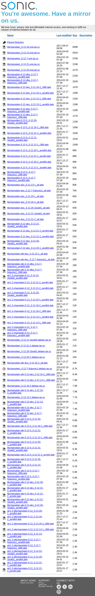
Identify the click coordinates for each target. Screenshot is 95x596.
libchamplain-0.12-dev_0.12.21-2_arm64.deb (30, 231)
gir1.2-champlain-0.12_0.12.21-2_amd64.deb (30, 288)
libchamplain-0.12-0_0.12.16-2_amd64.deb (29, 162)
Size (75, 35)
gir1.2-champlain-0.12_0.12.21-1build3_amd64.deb (23, 276)
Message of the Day (45, 586)
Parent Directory (15, 42)
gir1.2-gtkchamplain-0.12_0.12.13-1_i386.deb (30, 529)
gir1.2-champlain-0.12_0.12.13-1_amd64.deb (30, 317)
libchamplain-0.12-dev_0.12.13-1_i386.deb (29, 98)
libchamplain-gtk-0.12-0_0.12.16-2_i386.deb (29, 426)
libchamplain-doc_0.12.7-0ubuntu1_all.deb (29, 190)
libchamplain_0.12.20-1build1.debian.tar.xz (29, 351)
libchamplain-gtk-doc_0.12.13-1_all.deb (27, 254)
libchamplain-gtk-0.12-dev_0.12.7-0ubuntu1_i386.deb (24, 414)
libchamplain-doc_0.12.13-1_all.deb (25, 185)
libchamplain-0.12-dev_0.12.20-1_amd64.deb (30, 248)
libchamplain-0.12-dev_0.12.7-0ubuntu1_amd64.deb (22, 110)
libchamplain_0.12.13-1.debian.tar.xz (26, 397)
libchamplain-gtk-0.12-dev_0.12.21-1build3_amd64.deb (25, 500)
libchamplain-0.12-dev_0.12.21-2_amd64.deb (30, 236)
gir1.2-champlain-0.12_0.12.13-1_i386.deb (29, 322)
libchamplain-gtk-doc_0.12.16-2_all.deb (27, 363)
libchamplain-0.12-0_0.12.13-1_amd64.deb (29, 167)
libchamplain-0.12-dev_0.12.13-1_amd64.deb (30, 104)
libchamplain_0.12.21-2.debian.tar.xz (26, 345)
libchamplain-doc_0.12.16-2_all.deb (25, 202)
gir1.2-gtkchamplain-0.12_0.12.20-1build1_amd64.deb (24, 558)
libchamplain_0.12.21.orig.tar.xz (23, 64)
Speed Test (42, 584)
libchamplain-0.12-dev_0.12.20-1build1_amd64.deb (23, 242)
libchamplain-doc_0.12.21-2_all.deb (25, 219)
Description (86, 35)
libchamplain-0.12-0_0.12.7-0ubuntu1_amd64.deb (21, 179)
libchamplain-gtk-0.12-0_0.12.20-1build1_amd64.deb (24, 420)
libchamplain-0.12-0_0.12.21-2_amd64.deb (29, 133)
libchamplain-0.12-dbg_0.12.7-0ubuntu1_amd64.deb (22, 75)
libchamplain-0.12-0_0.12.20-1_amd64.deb (29, 150)
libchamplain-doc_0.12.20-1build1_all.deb (28, 208)
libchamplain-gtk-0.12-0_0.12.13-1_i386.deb (29, 437)
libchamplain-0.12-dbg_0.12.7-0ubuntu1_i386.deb (22, 81)
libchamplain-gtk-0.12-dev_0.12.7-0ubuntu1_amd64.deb (24, 408)
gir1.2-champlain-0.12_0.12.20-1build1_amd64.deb (23, 293)
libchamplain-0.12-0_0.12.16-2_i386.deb (28, 127)
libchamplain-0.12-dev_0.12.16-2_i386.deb (29, 87)
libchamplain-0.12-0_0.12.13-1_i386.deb (28, 144)
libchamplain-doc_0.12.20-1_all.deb (25, 196)
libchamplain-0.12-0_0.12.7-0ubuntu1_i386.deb (21, 173)
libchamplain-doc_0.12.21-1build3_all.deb (28, 213)
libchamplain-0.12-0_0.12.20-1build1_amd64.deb (22, 121)
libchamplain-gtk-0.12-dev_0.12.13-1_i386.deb (31, 380)
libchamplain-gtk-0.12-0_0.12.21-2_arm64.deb (31, 455)
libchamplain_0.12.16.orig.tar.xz (23, 47)
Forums (41, 583)
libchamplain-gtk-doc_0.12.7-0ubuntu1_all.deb (31, 259)
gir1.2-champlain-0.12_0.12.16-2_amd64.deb (30, 305)
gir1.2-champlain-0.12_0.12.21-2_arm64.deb (30, 282)
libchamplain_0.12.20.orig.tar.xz (23, 70)
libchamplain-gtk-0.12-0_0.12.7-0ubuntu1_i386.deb (23, 472)
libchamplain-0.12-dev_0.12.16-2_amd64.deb (30, 93)
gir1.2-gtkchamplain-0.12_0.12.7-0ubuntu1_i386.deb (24, 546)
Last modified (63, 35)
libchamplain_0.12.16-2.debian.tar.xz (26, 386)
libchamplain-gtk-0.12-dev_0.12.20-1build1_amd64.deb (25, 506)
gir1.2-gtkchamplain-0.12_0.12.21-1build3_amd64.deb (24, 552)
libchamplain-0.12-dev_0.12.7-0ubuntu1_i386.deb (22, 115)
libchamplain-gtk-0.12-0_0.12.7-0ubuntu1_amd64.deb (23, 477)
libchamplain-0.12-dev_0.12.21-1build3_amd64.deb (23, 225)
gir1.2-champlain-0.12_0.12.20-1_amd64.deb (30, 300)
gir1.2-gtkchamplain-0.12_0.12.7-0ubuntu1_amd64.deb (24, 540)
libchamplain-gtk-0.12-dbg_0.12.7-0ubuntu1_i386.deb (24, 271)
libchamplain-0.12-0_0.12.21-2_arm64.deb (29, 156)
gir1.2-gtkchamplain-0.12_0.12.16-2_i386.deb (30, 523)
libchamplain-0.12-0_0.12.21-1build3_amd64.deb (22, 138)
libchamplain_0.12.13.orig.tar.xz (23, 53)
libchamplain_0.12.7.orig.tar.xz (22, 58)
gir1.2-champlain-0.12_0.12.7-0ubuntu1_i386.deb (22, 328)
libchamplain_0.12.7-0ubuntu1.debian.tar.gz (29, 368)
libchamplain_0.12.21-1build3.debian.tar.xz (29, 340)
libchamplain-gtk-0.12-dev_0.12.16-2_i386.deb (31, 374)
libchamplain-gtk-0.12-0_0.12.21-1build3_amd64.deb (24, 449)
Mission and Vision (27, 583)
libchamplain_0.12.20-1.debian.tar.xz (26, 357)
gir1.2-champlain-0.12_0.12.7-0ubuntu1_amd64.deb (22, 334)
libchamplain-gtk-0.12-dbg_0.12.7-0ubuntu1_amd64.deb (24, 265)
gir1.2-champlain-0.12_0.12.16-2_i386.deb (29, 311)
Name (10, 35)
